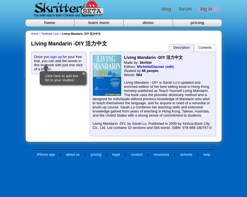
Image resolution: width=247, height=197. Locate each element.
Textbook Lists (50, 33)
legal (116, 154)
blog (166, 9)
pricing (197, 22)
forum (185, 9)
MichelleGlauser (150, 67)
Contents (204, 48)
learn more (98, 22)
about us (73, 154)
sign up (56, 57)
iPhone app (46, 154)
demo (148, 22)
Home (35, 33)
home (49, 22)
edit (169, 67)
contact (137, 154)
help (207, 154)
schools (186, 154)
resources (161, 154)
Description (181, 48)
